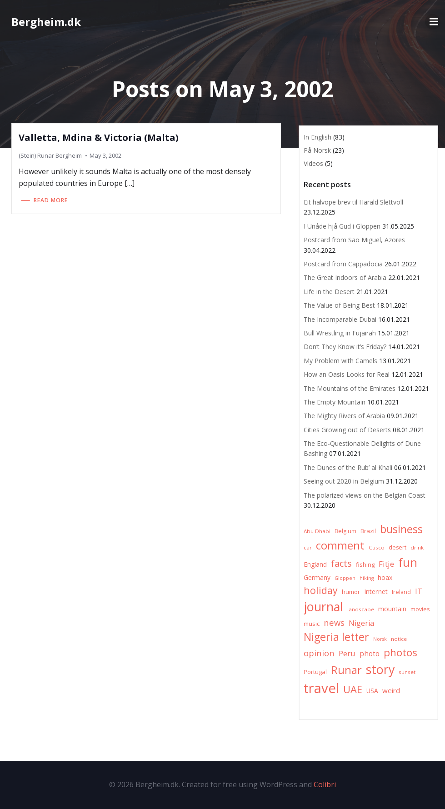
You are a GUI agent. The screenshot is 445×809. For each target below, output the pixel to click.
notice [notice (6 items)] (399, 638)
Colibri (325, 784)
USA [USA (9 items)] (372, 690)
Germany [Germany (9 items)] (317, 577)
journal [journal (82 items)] (323, 606)
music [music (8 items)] (312, 623)
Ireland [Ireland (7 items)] (401, 592)
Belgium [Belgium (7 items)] (345, 531)
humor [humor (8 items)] (351, 592)
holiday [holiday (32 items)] (321, 590)
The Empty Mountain (334, 402)
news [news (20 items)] (334, 622)
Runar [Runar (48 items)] (346, 670)
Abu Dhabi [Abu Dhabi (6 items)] (317, 531)
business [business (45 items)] (401, 529)
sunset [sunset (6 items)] (407, 672)
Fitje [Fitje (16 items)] (386, 564)
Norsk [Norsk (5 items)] (380, 639)
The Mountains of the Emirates (349, 388)
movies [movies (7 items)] (420, 609)
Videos (313, 163)
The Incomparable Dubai (340, 319)
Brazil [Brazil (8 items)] (368, 531)
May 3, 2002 (105, 155)
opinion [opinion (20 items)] (319, 653)
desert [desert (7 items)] (397, 547)
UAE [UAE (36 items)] (352, 689)
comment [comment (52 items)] (340, 545)
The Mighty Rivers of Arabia (344, 415)
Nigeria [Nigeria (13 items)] (361, 623)
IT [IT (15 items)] (418, 591)
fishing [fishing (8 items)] (365, 564)
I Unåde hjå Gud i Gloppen (342, 226)
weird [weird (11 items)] (391, 690)
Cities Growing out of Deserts (347, 429)
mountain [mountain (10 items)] (392, 608)
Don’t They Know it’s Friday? (345, 346)
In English (317, 137)
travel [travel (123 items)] (321, 688)
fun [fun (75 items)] (407, 562)
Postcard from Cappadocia (343, 264)
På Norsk (317, 150)
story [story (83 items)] (380, 669)
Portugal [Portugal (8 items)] (315, 672)
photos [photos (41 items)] (400, 652)
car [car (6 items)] (308, 547)
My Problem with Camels (340, 360)
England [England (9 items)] (315, 564)
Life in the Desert (329, 291)
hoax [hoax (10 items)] (385, 577)
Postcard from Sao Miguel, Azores (354, 239)
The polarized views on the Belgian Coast (364, 495)
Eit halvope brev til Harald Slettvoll (353, 202)
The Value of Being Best (339, 305)
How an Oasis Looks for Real (347, 374)
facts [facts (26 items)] (341, 563)
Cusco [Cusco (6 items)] (377, 547)
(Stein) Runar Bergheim (50, 155)
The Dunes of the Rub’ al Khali (348, 467)
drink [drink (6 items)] (417, 547)
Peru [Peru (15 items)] (347, 653)
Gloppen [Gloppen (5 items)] (345, 578)
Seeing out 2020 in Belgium (344, 481)
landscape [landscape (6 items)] (360, 609)
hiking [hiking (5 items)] (367, 578)
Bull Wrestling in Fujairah (340, 333)
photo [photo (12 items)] (370, 654)
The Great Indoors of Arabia (345, 277)
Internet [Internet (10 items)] (376, 591)
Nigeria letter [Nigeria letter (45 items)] (336, 636)
